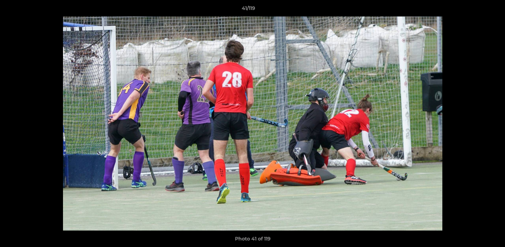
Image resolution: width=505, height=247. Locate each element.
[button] (476, 10)
